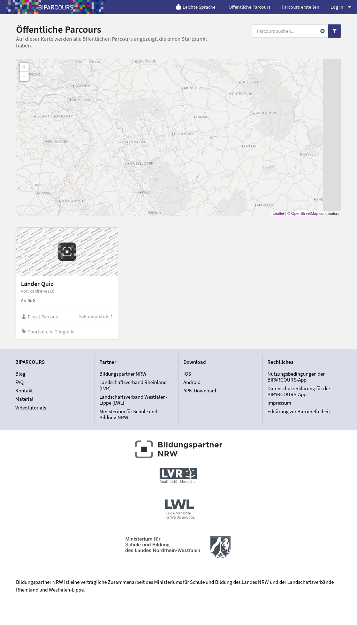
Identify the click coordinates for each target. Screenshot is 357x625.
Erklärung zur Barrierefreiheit (298, 411)
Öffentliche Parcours (250, 7)
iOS (187, 374)
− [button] (24, 76)
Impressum (279, 402)
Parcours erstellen (300, 7)
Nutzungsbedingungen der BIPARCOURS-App (296, 377)
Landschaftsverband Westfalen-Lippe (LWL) (133, 399)
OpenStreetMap (304, 213)
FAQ (19, 382)
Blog (20, 374)
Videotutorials (30, 407)
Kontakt (24, 390)
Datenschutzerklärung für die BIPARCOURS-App (298, 391)
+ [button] (24, 67)
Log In (341, 7)
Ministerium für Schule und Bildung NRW (128, 414)
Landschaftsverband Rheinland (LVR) (133, 385)
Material (24, 399)
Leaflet (278, 213)
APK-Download (199, 390)
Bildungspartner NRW (122, 374)
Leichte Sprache (195, 7)
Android (191, 382)
